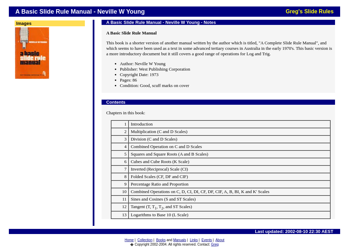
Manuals (179, 240)
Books (161, 240)
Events (206, 240)
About (219, 240)
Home (129, 240)
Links (194, 240)
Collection (144, 240)
